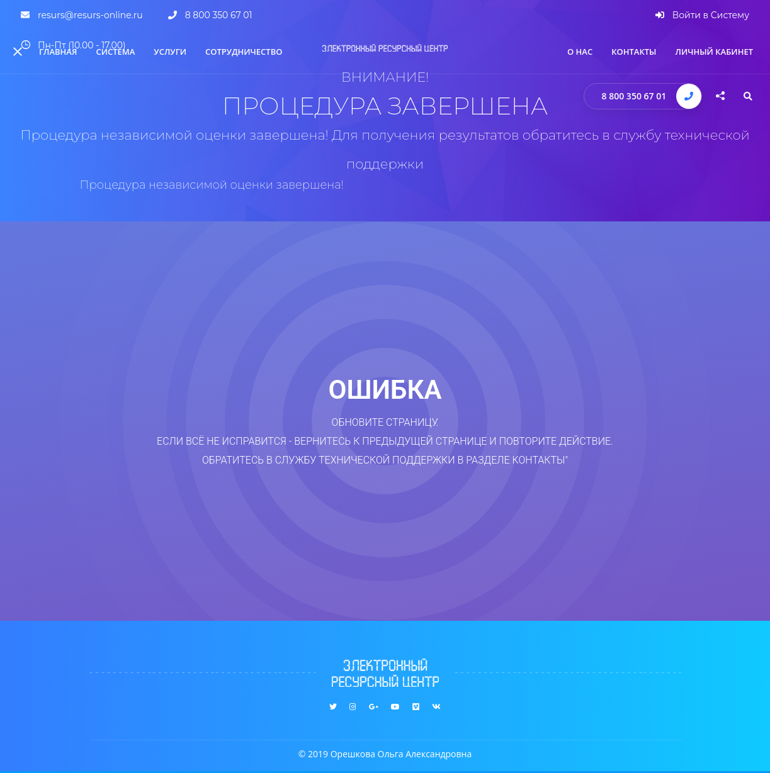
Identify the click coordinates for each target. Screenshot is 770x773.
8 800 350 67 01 (634, 96)
